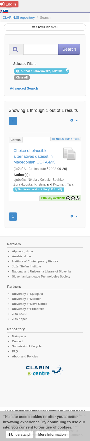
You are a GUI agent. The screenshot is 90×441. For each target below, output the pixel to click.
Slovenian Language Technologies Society (41, 276)
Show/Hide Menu (45, 27)
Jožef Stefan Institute (30, 169)
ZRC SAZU (19, 314)
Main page (19, 336)
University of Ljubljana (27, 294)
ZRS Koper (19, 319)
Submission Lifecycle (27, 346)
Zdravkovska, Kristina (29, 184)
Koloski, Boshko (52, 179)
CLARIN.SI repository (19, 17)
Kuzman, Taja (63, 184)
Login (8, 4)
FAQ (15, 351)
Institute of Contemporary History (35, 261)
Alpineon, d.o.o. (23, 251)
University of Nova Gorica (29, 304)
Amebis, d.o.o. (22, 256)
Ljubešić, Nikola (25, 179)
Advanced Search (24, 88)
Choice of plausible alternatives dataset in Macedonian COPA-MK (34, 156)
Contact (17, 341)
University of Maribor (26, 299)
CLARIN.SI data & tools (65, 139)
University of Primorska (28, 309)
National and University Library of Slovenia (41, 271)
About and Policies (25, 356)
